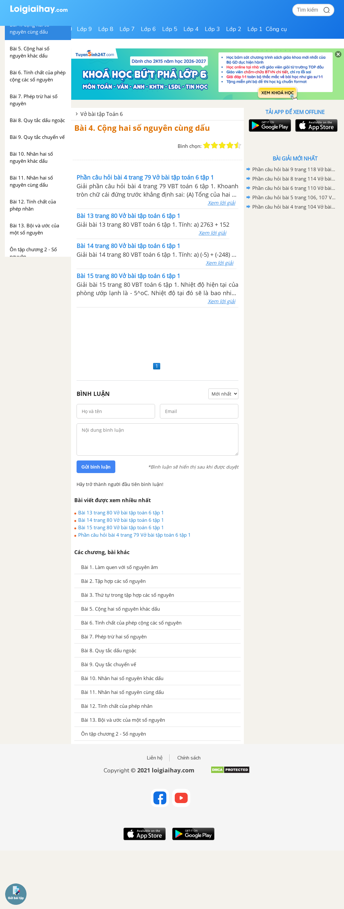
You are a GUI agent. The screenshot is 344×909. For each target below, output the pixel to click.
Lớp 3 (212, 29)
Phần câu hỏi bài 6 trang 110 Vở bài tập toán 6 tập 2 (294, 188)
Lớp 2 (233, 29)
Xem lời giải (221, 202)
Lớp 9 (84, 29)
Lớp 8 (105, 29)
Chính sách (189, 757)
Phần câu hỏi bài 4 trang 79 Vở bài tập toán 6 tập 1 (134, 535)
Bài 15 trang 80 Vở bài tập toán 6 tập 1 (121, 527)
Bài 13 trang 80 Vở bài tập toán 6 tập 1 (121, 512)
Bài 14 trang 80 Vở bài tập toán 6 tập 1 (121, 520)
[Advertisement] (157, 333)
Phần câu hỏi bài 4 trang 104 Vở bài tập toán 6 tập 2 (294, 206)
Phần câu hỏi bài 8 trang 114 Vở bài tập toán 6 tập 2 (294, 178)
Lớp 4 (191, 29)
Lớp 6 (148, 29)
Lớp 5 (169, 29)
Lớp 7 (127, 29)
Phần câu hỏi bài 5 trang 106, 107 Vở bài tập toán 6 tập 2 (294, 197)
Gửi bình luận (95, 467)
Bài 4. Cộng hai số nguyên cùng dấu (142, 127)
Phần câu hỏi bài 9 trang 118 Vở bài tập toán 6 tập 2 (294, 169)
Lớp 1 (255, 29)
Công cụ (276, 29)
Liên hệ (155, 757)
